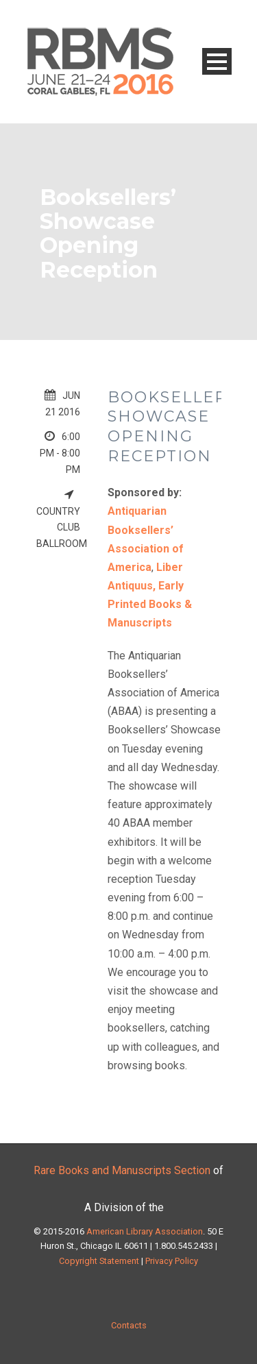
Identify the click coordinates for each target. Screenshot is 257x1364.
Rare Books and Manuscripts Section (122, 1170)
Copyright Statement (99, 1261)
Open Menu (217, 61)
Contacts (129, 1325)
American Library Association (144, 1231)
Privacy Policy (170, 1261)
